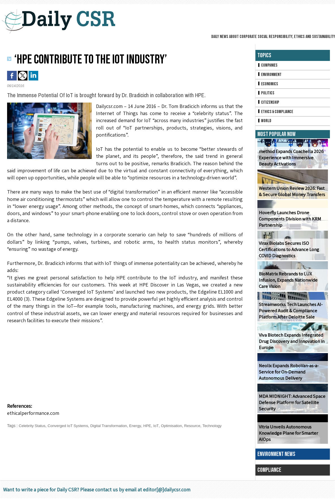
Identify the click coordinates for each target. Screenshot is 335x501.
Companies (267, 65)
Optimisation (178, 425)
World (264, 123)
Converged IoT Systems (70, 425)
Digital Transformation (113, 425)
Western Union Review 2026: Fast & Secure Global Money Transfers (292, 194)
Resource (199, 425)
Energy (141, 425)
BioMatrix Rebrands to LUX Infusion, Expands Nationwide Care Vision (292, 283)
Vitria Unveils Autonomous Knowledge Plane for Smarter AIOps (287, 436)
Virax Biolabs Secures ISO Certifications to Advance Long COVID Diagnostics (288, 252)
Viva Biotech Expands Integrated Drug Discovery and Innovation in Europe (290, 344)
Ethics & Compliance (276, 113)
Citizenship (268, 104)
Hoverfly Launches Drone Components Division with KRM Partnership (289, 222)
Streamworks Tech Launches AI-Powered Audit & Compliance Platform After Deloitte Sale (289, 313)
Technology (220, 425)
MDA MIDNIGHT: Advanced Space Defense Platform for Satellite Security (290, 405)
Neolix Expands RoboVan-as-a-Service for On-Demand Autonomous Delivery (288, 375)
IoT (162, 425)
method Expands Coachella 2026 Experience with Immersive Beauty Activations (292, 160)
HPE (153, 425)
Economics (268, 85)
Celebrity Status (33, 425)
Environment (270, 75)
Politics (266, 94)
